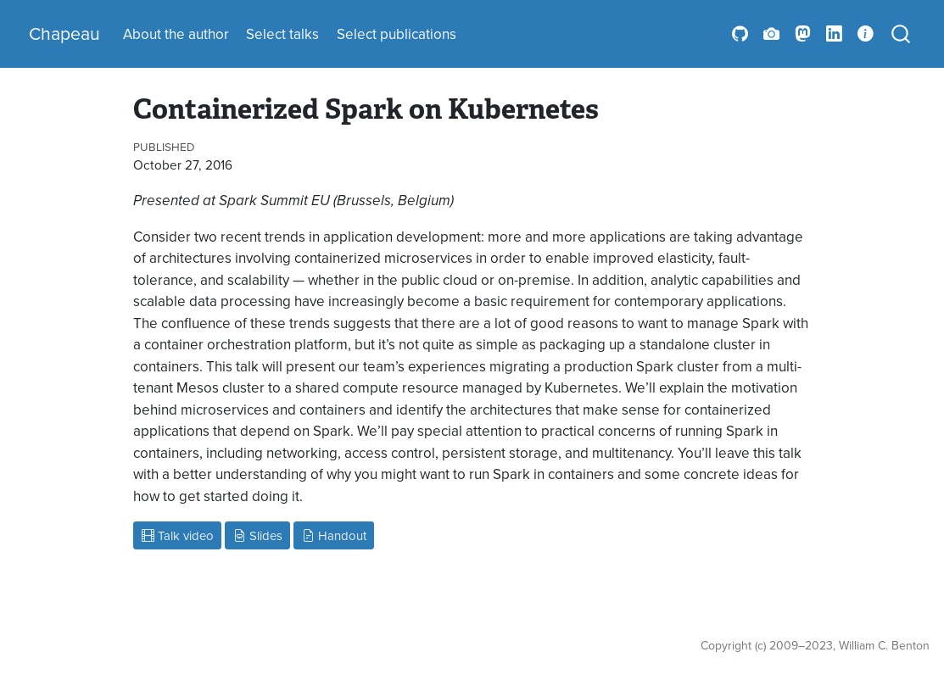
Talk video (178, 535)
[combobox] (902, 34)
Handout (334, 535)
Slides (257, 535)
